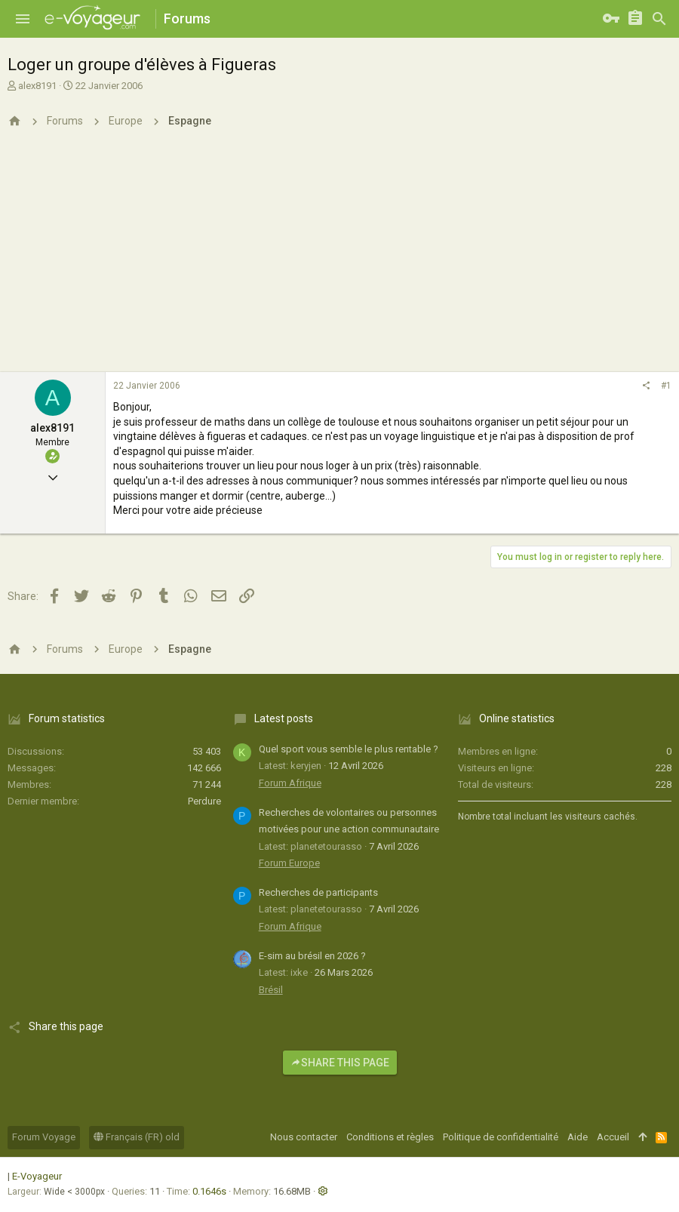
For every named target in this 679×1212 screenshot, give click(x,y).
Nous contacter (303, 1137)
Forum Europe (289, 863)
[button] (23, 19)
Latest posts (283, 718)
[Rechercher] (659, 18)
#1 (666, 385)
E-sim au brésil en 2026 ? (312, 955)
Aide (577, 1137)
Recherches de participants (318, 892)
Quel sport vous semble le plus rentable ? (348, 749)
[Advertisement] (339, 259)
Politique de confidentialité (500, 1137)
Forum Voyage (43, 1137)
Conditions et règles (390, 1137)
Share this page (339, 1063)
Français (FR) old (137, 1137)
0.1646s (209, 1191)
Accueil (613, 1137)
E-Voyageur (37, 1176)
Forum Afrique (290, 783)
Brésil (271, 989)
